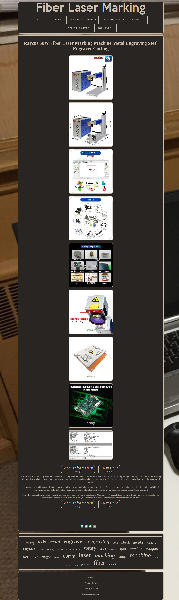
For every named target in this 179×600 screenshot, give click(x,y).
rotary (90, 548)
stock (156, 558)
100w (60, 549)
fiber (99, 562)
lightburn (151, 543)
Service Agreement (90, 593)
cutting (50, 549)
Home (91, 577)
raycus (29, 548)
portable (85, 564)
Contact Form (90, 583)
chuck (125, 542)
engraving (98, 541)
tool (25, 557)
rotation (112, 549)
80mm (69, 556)
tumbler (138, 542)
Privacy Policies (90, 588)
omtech (112, 564)
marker (135, 548)
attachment (73, 549)
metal (54, 541)
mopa (46, 556)
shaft (122, 556)
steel (103, 549)
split (123, 549)
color (57, 557)
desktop (30, 542)
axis (42, 541)
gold (115, 542)
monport (151, 549)
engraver (74, 541)
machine (140, 555)
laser (85, 555)
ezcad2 (34, 557)
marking (105, 555)
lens (76, 565)
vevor (41, 549)
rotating (68, 565)
